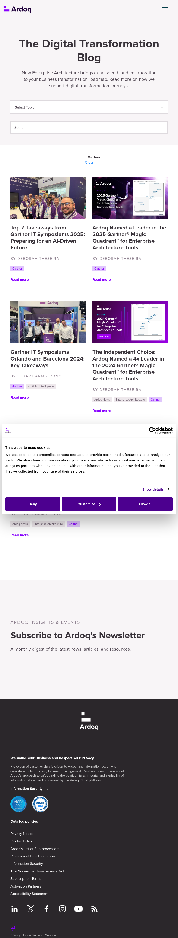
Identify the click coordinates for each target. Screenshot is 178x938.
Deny (32, 504)
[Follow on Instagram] (62, 909)
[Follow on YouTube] (78, 909)
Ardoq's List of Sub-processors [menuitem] (34, 848)
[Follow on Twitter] (30, 909)
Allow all (145, 504)
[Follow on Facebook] (46, 909)
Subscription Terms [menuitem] (25, 878)
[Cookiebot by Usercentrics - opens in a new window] (152, 430)
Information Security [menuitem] (26, 863)
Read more (19, 279)
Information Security (26, 789)
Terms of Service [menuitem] (44, 935)
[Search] (89, 127)
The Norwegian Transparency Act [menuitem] (37, 871)
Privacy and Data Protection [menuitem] (32, 856)
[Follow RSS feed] (94, 909)
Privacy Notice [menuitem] (22, 833)
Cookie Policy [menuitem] (21, 841)
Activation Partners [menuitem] (25, 886)
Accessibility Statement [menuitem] (29, 893)
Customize (89, 504)
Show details (153, 489)
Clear (89, 162)
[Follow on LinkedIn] (14, 909)
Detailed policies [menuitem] (24, 821)
